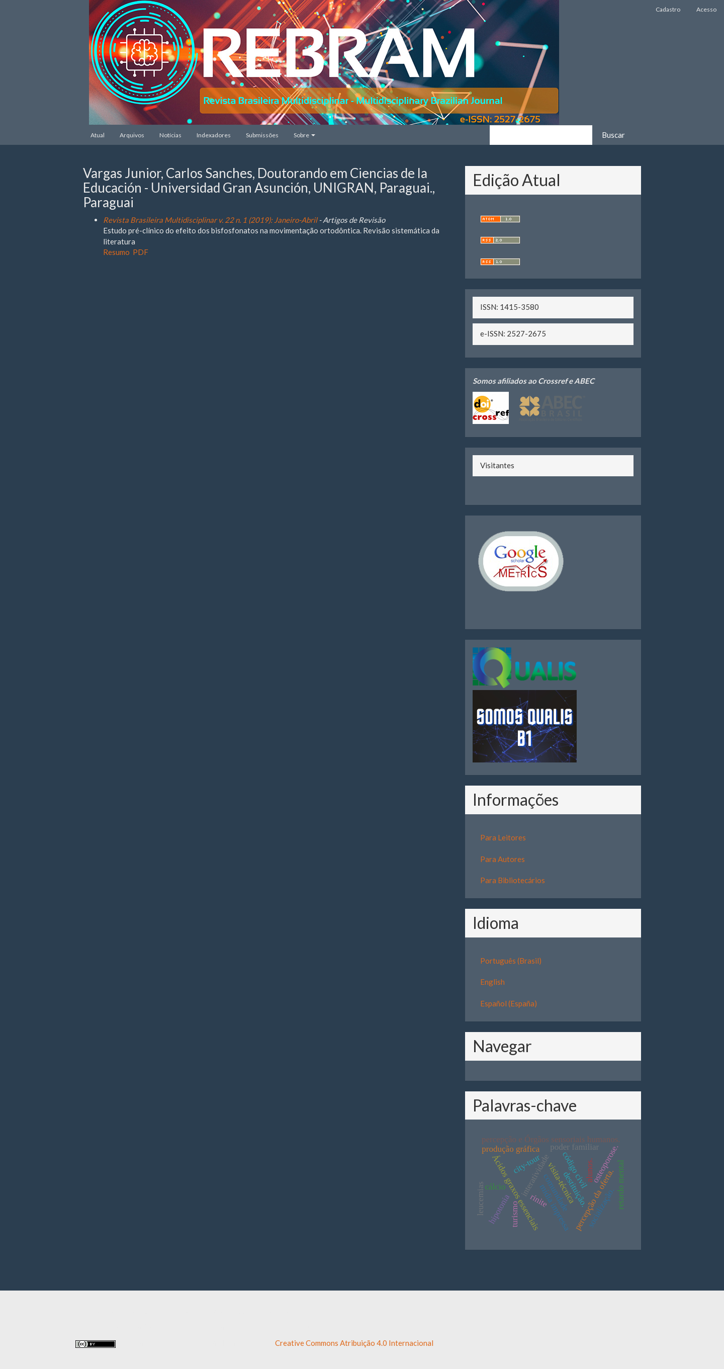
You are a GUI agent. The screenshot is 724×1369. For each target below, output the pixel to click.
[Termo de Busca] (541, 135)
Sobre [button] (304, 135)
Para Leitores (503, 837)
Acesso (706, 9)
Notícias (170, 135)
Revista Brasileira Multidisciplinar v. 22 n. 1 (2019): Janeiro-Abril (210, 219)
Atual (97, 135)
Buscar (613, 134)
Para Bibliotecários (512, 880)
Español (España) (508, 1003)
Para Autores (502, 859)
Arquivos (132, 135)
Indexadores (214, 135)
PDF (140, 251)
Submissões (262, 135)
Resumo (116, 251)
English (492, 981)
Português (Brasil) (510, 960)
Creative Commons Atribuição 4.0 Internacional (354, 1342)
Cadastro (668, 9)
